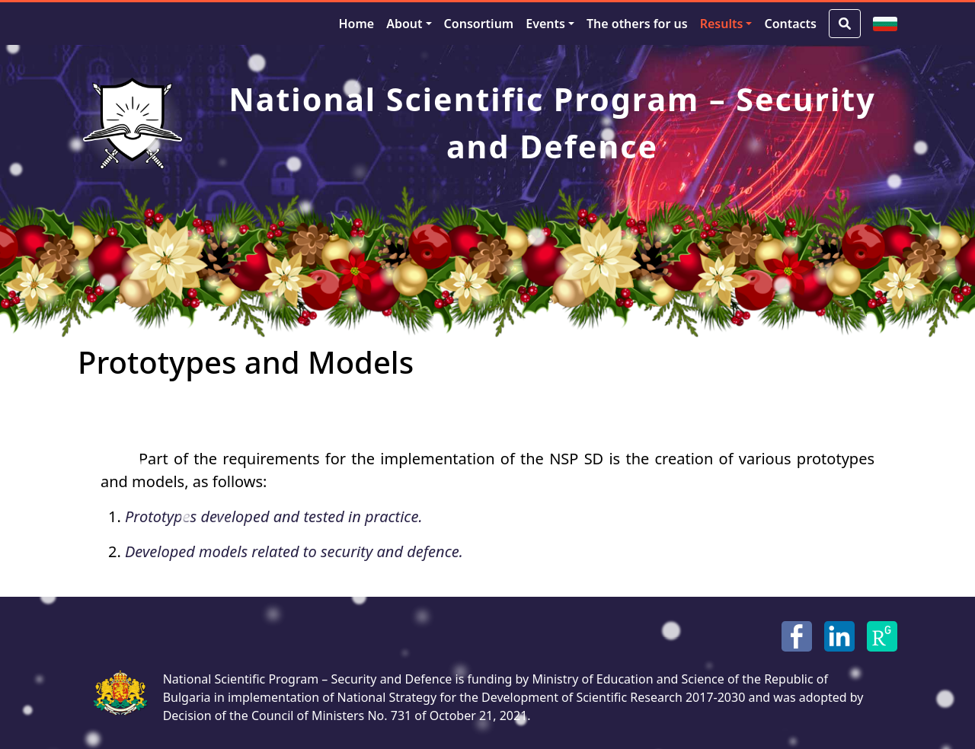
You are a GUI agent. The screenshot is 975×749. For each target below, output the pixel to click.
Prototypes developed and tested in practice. (274, 516)
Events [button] (545, 23)
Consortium (479, 23)
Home (356, 23)
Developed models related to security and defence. (294, 551)
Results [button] (721, 23)
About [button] (404, 23)
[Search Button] (845, 23)
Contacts (790, 23)
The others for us (637, 23)
